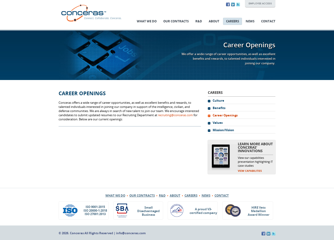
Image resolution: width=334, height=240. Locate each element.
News (250, 21)
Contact (268, 21)
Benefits (219, 108)
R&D (198, 21)
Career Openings (225, 115)
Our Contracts (176, 21)
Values (218, 122)
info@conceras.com (131, 233)
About (214, 21)
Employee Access (260, 4)
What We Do (147, 21)
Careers (232, 21)
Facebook (228, 4)
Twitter (238, 4)
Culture (218, 100)
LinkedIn (233, 4)
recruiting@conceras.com (175, 115)
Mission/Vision (223, 130)
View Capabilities (250, 170)
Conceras (91, 13)
